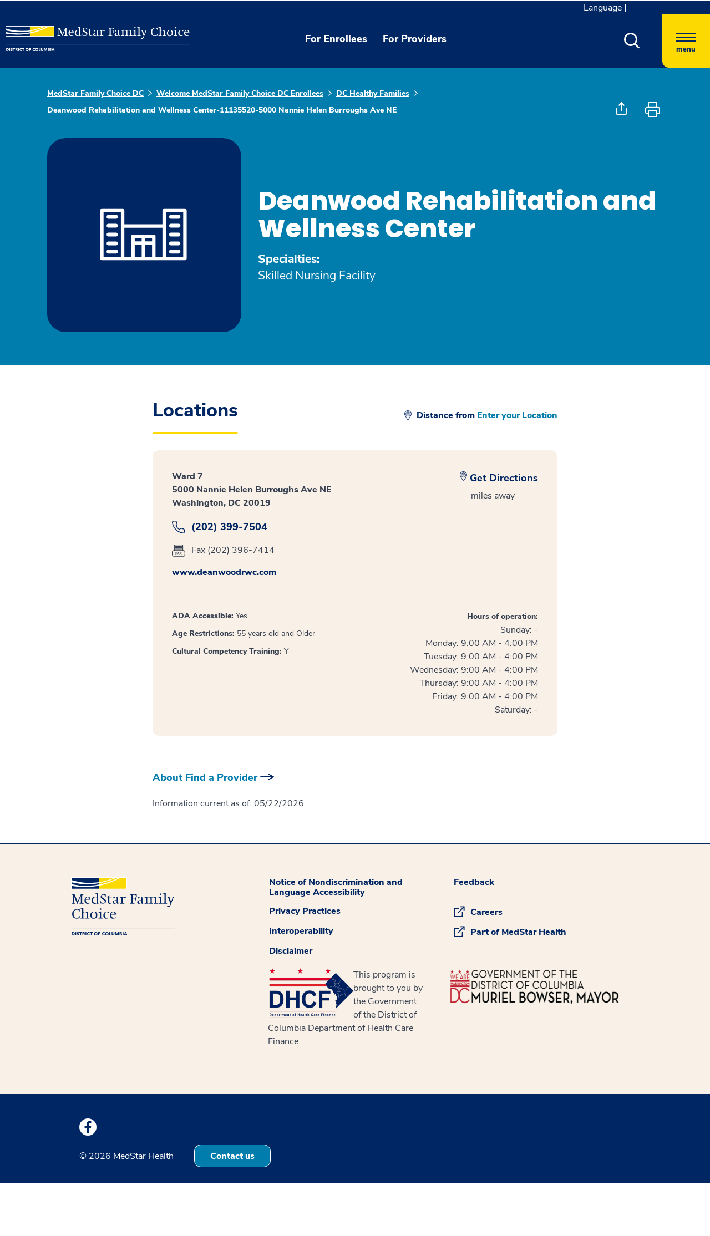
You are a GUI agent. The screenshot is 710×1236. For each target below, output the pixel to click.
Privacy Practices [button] (305, 911)
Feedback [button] (474, 882)
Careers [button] (486, 912)
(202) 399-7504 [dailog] (229, 527)
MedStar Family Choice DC (95, 93)
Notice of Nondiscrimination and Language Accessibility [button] (336, 887)
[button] (632, 41)
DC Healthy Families (372, 93)
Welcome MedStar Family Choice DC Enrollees (239, 93)
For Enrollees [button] (336, 38)
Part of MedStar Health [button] (518, 932)
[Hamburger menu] (686, 41)
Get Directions (504, 478)
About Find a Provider (205, 777)
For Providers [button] (415, 38)
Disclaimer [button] (290, 951)
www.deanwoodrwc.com (224, 572)
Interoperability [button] (301, 931)
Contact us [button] (232, 1156)
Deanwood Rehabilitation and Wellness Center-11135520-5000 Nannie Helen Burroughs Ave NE (222, 110)
